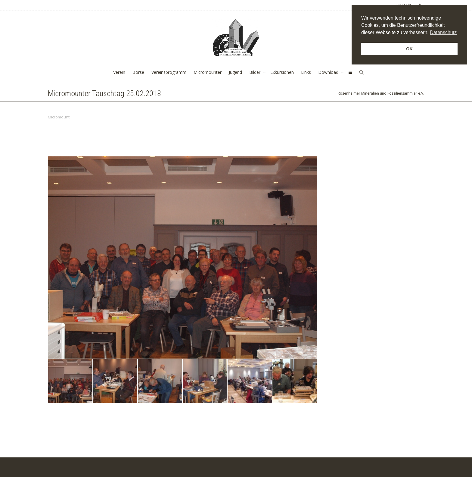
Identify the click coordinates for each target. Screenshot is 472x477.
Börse (138, 72)
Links (306, 72)
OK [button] (409, 48)
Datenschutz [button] (443, 32)
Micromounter (208, 72)
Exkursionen (282, 72)
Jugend (235, 72)
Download (329, 72)
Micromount (59, 117)
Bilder (255, 72)
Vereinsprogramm (168, 72)
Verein (119, 72)
